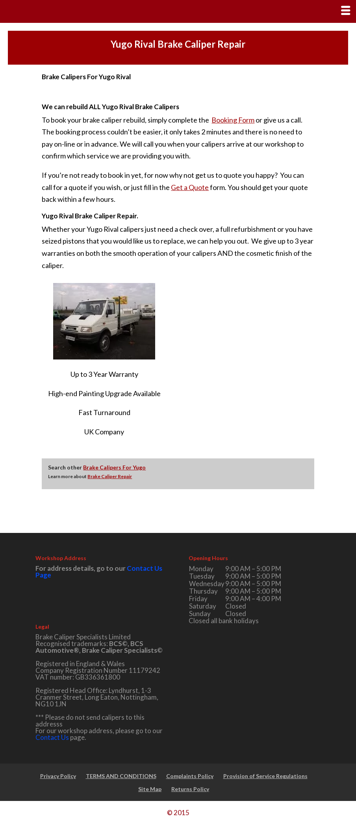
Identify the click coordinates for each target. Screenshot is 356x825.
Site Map (149, 789)
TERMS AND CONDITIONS (121, 776)
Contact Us (52, 737)
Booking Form (232, 119)
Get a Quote (190, 187)
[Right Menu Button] (345, 10)
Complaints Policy (189, 776)
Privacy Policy (58, 776)
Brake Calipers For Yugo (114, 467)
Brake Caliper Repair (109, 476)
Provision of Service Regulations (265, 776)
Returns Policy (190, 789)
